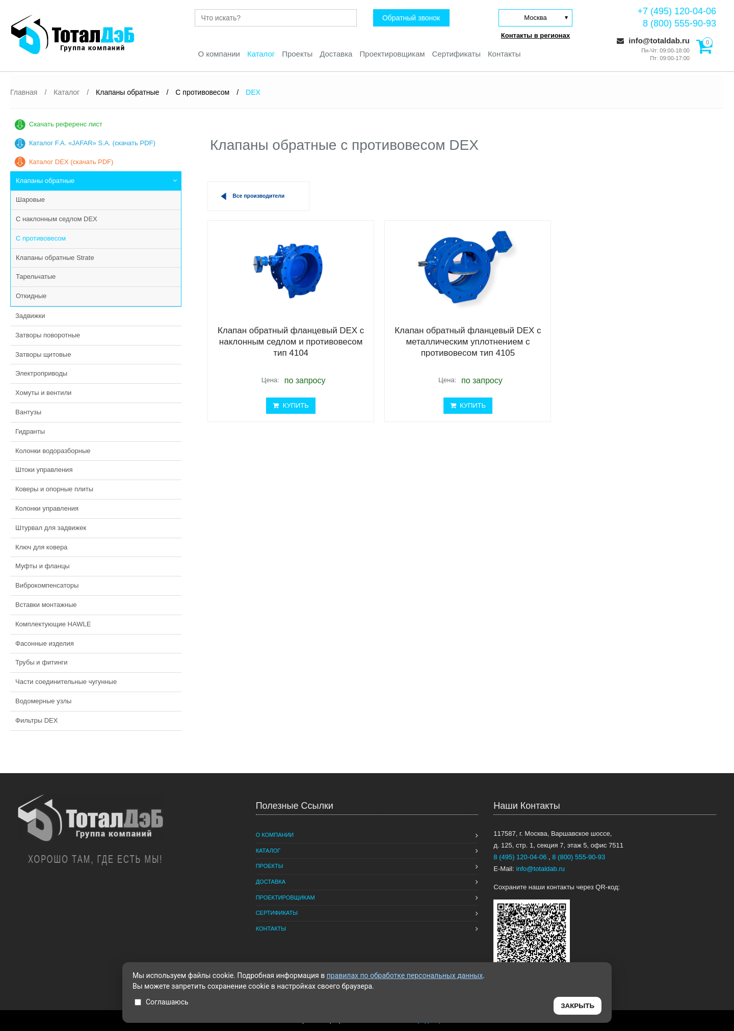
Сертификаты (456, 53)
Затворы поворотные (47, 335)
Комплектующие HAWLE (53, 624)
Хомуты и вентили (43, 392)
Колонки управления (46, 508)
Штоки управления (43, 469)
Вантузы (28, 412)
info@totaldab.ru (653, 40)
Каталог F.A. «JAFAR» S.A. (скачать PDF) (92, 143)
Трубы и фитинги (41, 662)
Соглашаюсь (162, 1002)
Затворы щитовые (43, 354)
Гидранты (30, 431)
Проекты (297, 53)
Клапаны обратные (45, 180)
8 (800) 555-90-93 (679, 23)
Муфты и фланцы (42, 566)
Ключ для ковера (41, 547)
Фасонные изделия (44, 643)
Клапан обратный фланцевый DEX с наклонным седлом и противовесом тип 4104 (287, 342)
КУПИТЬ (286, 405)
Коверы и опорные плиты (54, 489)
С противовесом (41, 238)
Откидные (31, 296)
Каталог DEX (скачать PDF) (71, 162)
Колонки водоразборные (53, 451)
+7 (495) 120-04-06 (676, 11)
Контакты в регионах (535, 35)
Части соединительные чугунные (66, 681)
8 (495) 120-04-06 (520, 857)
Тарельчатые (36, 276)
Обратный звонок (410, 18)
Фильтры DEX (36, 720)
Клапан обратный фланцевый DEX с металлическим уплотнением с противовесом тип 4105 (455, 342)
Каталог (261, 53)
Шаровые (30, 199)
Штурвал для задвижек (50, 528)
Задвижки (30, 316)
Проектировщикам (392, 53)
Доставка (336, 53)
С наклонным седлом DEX (56, 219)
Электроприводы (41, 373)
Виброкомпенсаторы (46, 585)
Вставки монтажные (46, 605)
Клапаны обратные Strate (55, 257)
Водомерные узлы (43, 701)
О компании (218, 53)
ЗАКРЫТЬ (577, 1006)
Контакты (504, 53)
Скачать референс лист (65, 124)
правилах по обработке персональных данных (405, 975)
